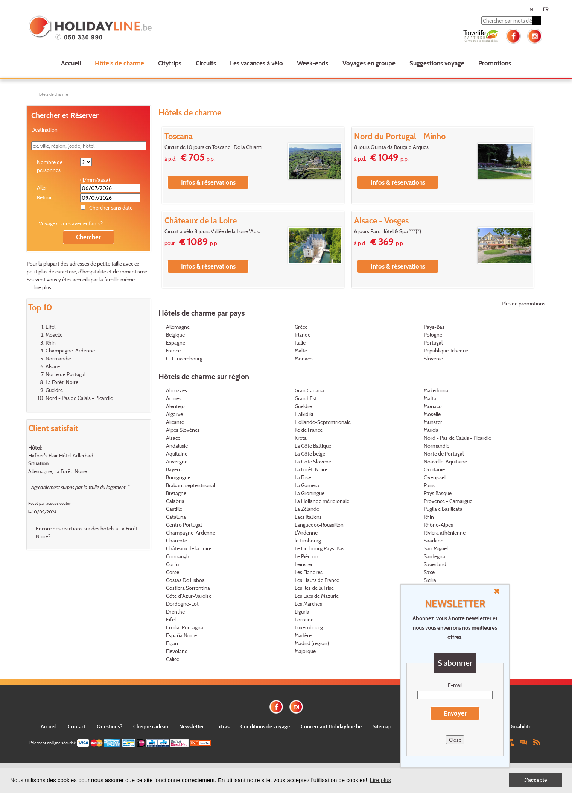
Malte (301, 350)
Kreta (301, 437)
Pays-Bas (434, 327)
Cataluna (176, 516)
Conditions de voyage (265, 726)
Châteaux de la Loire (188, 548)
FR (545, 9)
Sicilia (430, 580)
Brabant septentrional (190, 485)
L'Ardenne (306, 532)
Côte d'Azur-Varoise (188, 595)
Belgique (175, 334)
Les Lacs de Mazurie (317, 595)
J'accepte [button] (535, 780)
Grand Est (306, 398)
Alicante (175, 422)
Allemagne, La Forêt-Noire (57, 471)
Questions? (109, 726)
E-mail (455, 685)
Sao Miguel (436, 548)
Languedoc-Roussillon (319, 524)
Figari (172, 643)
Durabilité (520, 726)
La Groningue (309, 493)
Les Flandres (309, 572)
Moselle (54, 334)
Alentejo (175, 406)
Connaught (178, 556)
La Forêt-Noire (62, 382)
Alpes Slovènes (183, 430)
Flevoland (177, 651)
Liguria (302, 611)
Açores (173, 398)
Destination (44, 129)
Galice (172, 659)
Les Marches (308, 603)
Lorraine (304, 619)
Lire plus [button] (380, 780)
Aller (42, 187)
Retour (44, 197)
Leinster (304, 564)
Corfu (172, 564)
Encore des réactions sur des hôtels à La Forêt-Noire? (88, 532)
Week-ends (312, 63)
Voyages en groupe (369, 63)
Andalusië (177, 445)
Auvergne (176, 461)
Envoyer (455, 713)
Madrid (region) (312, 643)
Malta (430, 398)
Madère (303, 635)
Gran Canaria (309, 390)
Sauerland (435, 564)
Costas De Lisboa (185, 580)
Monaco (304, 358)
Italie (300, 342)
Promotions (494, 63)
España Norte (181, 635)
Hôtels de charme (119, 63)
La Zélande (307, 509)
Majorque (305, 651)
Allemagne (178, 327)
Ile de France (309, 430)
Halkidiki (304, 414)
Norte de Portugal (65, 374)
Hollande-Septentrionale (323, 422)
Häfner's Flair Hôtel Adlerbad (60, 455)
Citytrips (169, 63)
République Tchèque (446, 350)
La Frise (303, 477)
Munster (433, 422)
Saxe (429, 572)
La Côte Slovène (313, 461)
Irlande (302, 334)
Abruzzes (176, 390)
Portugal (433, 342)
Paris (429, 485)
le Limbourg (308, 540)
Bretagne (176, 493)
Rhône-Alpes (438, 524)
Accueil (71, 63)
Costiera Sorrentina (188, 588)
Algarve (174, 414)
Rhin (51, 342)
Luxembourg (309, 627)
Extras (222, 726)
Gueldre (54, 390)
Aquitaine (176, 453)
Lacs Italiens (308, 516)
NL (532, 9)
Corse (172, 572)
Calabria (175, 501)
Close (455, 740)
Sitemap (382, 726)
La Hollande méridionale (322, 501)
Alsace (53, 366)
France (173, 350)
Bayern (174, 469)
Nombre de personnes (49, 166)
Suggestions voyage (436, 63)
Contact (77, 726)
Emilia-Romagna (184, 627)
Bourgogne (178, 477)
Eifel (50, 327)
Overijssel (435, 477)
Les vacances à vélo (256, 63)
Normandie (58, 358)
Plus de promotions (523, 303)
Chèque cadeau (150, 726)
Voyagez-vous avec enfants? (71, 223)
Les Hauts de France (317, 580)
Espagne (175, 342)
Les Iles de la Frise (314, 588)
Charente (176, 540)
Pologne (433, 334)
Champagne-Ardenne (70, 350)
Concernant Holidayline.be (331, 726)
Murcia (431, 430)
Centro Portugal (184, 524)
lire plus (42, 287)
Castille (174, 509)
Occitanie (434, 469)
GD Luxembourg (184, 358)
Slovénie (433, 358)
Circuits (206, 63)
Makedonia (436, 390)
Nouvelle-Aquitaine (445, 461)
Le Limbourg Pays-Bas (319, 548)
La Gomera (307, 485)
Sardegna (434, 556)
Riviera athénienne (445, 532)
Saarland (434, 540)
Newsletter (191, 726)
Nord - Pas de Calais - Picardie (79, 398)
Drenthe (175, 611)
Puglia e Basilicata (443, 509)
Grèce (301, 327)
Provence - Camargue (448, 501)
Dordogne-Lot (182, 603)
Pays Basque (438, 493)
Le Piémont (307, 556)
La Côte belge (310, 453)
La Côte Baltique (313, 445)
